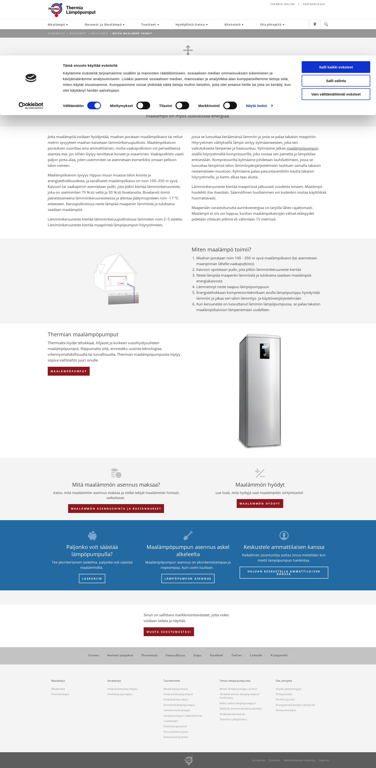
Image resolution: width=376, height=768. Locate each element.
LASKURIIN (92, 578)
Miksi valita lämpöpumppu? (238, 703)
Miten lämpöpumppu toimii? (238, 689)
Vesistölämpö (60, 694)
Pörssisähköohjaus (176, 731)
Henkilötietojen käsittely (299, 760)
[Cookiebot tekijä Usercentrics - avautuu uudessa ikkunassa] (31, 50)
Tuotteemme (172, 680)
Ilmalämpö (114, 680)
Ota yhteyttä (284, 680)
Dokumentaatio (286, 710)
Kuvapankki (279, 655)
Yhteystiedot (284, 694)
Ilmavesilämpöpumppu (122, 689)
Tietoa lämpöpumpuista (235, 680)
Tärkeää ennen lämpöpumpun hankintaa (239, 695)
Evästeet (274, 760)
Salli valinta (336, 25)
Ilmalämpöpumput (176, 699)
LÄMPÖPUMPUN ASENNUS (188, 578)
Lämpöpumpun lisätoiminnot (183, 715)
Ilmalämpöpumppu (120, 694)
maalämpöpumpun (302, 148)
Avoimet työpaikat (120, 655)
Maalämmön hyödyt (260, 503)
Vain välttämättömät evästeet (336, 39)
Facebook (216, 655)
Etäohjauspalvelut (175, 726)
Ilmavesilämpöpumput (178, 694)
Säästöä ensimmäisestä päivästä (241, 708)
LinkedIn (256, 655)
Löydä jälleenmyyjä (288, 689)
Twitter (236, 655)
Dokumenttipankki (176, 737)
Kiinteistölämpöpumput (179, 705)
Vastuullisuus (175, 655)
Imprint (324, 760)
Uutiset (93, 655)
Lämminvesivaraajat (177, 710)
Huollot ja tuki (285, 699)
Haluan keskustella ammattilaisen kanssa (283, 573)
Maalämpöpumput (69, 371)
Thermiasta (149, 655)
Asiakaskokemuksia (232, 714)
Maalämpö (58, 680)
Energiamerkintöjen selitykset (295, 705)
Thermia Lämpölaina (233, 719)
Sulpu (198, 655)
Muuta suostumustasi (169, 632)
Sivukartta (258, 760)
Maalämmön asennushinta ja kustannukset (116, 508)
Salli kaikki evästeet (336, 12)
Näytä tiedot (256, 50)
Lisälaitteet (171, 721)
